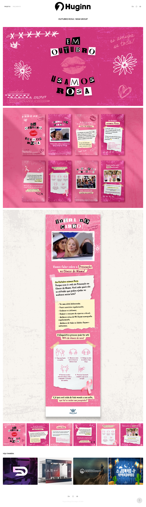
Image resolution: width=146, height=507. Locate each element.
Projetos (7, 6)
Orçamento (17, 6)
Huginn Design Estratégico (71, 501)
